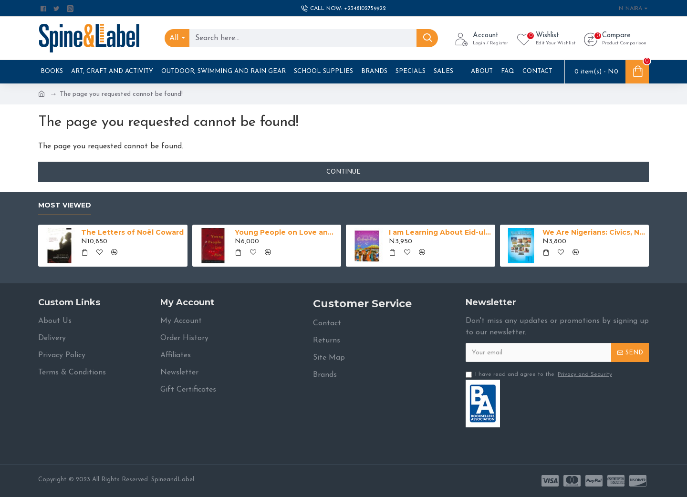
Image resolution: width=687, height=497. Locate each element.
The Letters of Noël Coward (132, 232)
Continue (343, 172)
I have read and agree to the (540, 374)
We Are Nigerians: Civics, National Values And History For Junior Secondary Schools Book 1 (593, 232)
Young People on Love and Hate (286, 232)
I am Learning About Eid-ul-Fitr (440, 232)
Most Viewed (64, 205)
